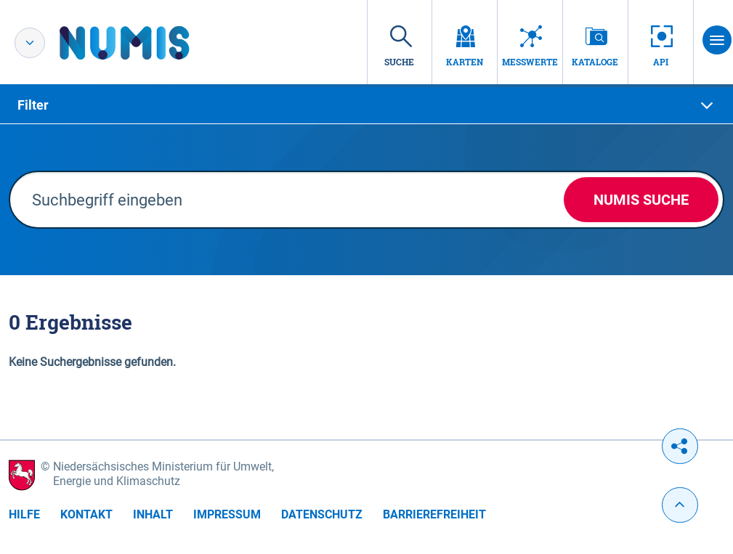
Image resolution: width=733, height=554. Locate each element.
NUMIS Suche (641, 199)
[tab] (366, 105)
